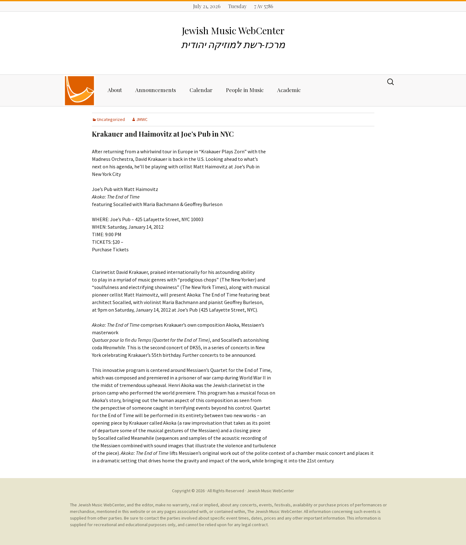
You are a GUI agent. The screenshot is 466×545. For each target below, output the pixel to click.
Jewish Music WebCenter (270, 490)
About (115, 89)
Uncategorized (111, 119)
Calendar (201, 89)
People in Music (245, 89)
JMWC (141, 119)
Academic (289, 89)
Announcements (155, 89)
